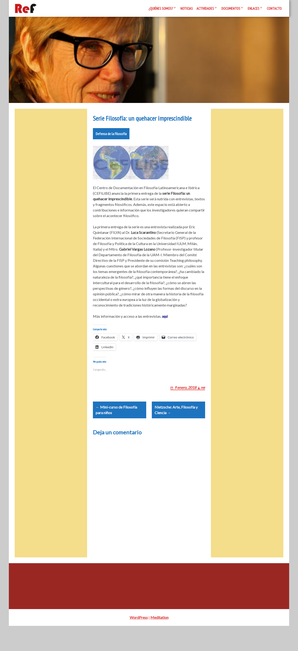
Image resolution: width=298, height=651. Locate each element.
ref (203, 407)
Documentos (230, 8)
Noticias (186, 8)
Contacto (274, 8)
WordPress (139, 642)
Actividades (205, 8)
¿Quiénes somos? (161, 8)
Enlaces (253, 8)
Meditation (159, 642)
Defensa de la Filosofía (111, 147)
